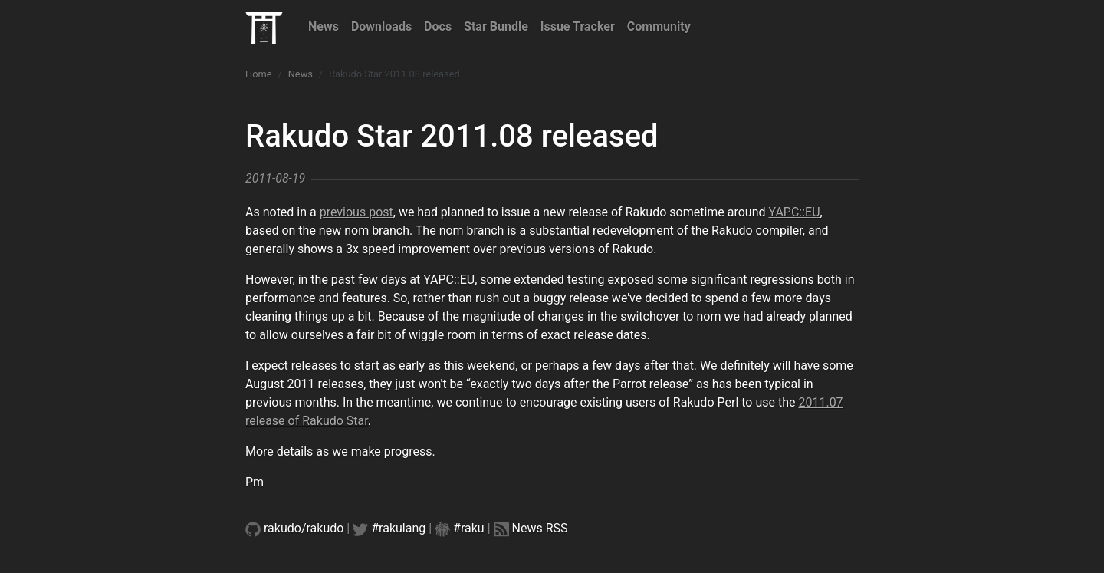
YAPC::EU (794, 212)
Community (659, 26)
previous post (356, 212)
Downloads (381, 26)
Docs (438, 26)
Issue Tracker (577, 26)
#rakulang (398, 528)
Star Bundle (496, 26)
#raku (469, 528)
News (323, 26)
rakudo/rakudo (303, 528)
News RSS (540, 528)
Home (258, 74)
